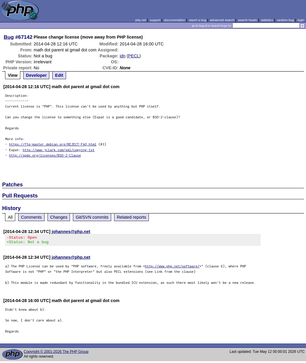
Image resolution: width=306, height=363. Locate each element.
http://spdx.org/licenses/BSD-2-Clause (45, 155)
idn (123, 55)
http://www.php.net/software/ (172, 268)
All (10, 217)
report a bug (197, 20)
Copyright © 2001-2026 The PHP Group (56, 353)
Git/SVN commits (92, 217)
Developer (36, 75)
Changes (59, 217)
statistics (267, 20)
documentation (174, 20)
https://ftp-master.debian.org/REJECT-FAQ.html (53, 144)
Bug (9, 37)
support (155, 20)
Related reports (131, 217)
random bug (285, 20)
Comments (31, 217)
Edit (59, 75)
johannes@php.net (71, 231)
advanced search (222, 20)
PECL (134, 55)
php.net (140, 20)
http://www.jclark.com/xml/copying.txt (59, 150)
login (301, 20)
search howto (247, 20)
